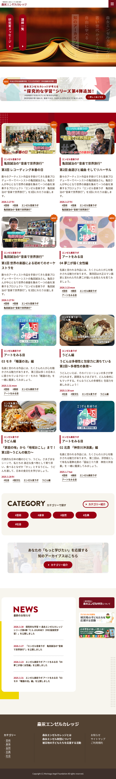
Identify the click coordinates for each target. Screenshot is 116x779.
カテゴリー (10, 735)
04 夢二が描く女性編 (74, 263)
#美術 (73, 290)
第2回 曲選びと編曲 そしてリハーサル (85, 169)
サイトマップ (98, 739)
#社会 (64, 393)
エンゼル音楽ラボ (30, 205)
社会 (18, 524)
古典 (86, 515)
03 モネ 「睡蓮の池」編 (18, 361)
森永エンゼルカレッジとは (56, 735)
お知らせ (95, 735)
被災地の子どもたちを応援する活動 (61, 742)
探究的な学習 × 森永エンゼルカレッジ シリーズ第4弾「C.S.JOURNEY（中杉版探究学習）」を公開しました (38, 630)
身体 (41, 515)
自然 (63, 515)
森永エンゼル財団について (56, 739)
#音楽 (15, 205)
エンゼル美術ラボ (88, 290)
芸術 (18, 515)
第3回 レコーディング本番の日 (22, 169)
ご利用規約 (97, 742)
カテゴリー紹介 (95, 504)
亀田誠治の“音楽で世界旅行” (18, 209)
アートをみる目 (69, 295)
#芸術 (6, 205)
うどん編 (104, 393)
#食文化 (74, 393)
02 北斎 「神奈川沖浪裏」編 (79, 447)
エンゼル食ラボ (89, 393)
